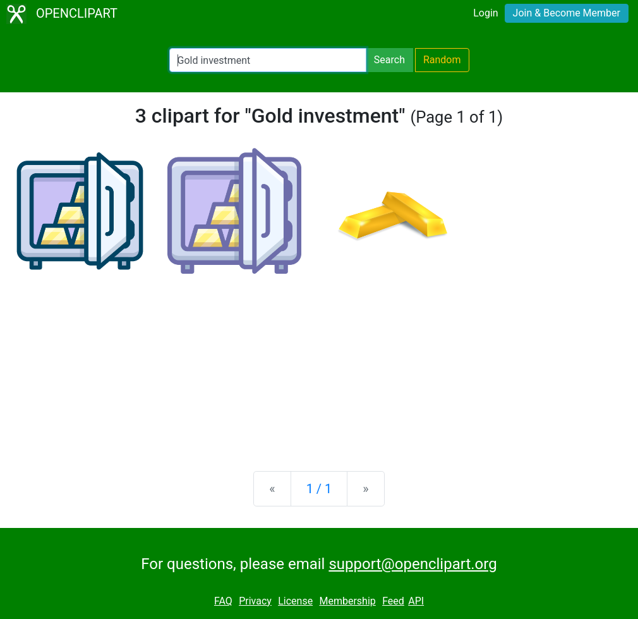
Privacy (255, 601)
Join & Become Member (566, 13)
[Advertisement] (319, 362)
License (295, 601)
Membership (347, 601)
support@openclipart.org (412, 564)
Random (442, 60)
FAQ (223, 601)
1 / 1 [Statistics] (319, 488)
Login (485, 13)
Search (389, 60)
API (416, 601)
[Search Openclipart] (267, 60)
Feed (393, 601)
